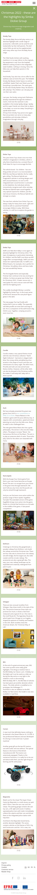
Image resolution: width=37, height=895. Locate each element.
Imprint (4, 863)
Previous (5, 131)
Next (32, 131)
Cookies (4, 867)
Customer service (7, 869)
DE (29, 867)
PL (35, 867)
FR (32, 867)
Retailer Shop (5, 872)
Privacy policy (6, 865)
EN (26, 867)
